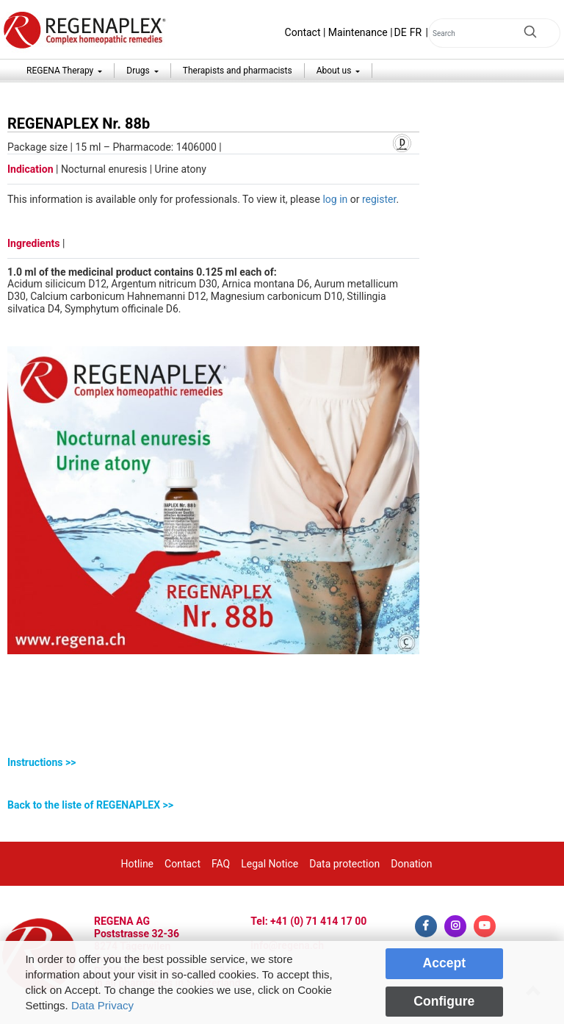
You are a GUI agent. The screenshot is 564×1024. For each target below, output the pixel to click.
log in (334, 199)
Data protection (344, 864)
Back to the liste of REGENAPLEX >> (90, 805)
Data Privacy (102, 1005)
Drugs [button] (138, 70)
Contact (303, 32)
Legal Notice (269, 864)
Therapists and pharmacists (237, 70)
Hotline (137, 864)
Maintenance (358, 32)
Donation (411, 864)
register (379, 199)
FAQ (221, 864)
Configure (443, 1001)
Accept (444, 963)
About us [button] (335, 70)
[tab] (213, 762)
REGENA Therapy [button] (60, 70)
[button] (213, 762)
